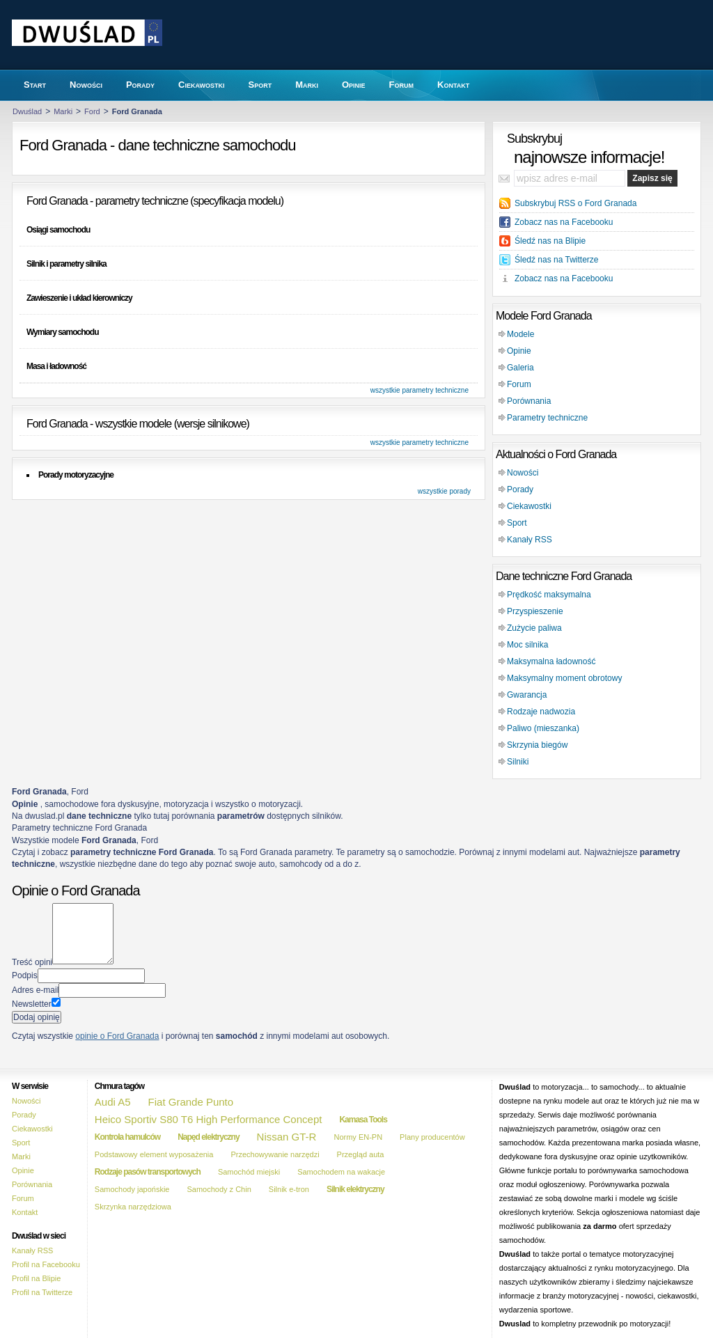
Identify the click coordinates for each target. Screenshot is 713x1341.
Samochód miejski (249, 1172)
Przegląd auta (360, 1154)
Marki (63, 111)
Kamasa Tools (362, 1119)
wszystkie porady (444, 491)
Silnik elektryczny (355, 1189)
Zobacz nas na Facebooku (564, 222)
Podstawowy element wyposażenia (154, 1154)
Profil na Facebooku (46, 1264)
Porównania (529, 401)
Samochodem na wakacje (341, 1172)
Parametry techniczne (547, 418)
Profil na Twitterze (42, 1292)
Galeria (520, 367)
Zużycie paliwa (534, 628)
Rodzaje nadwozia (541, 711)
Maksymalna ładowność (551, 661)
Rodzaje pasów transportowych (148, 1172)
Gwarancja (527, 695)
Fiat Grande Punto (191, 1102)
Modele (520, 334)
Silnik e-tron (289, 1189)
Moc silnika (527, 645)
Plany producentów (432, 1137)
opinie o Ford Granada (117, 1036)
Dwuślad (27, 111)
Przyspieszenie (535, 611)
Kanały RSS (529, 539)
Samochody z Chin (219, 1189)
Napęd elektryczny (208, 1137)
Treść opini (32, 961)
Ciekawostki (529, 506)
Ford (92, 111)
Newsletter (32, 1004)
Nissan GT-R (287, 1137)
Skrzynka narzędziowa (133, 1206)
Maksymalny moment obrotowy (564, 678)
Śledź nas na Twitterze (557, 260)
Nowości (522, 473)
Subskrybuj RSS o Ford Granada (575, 203)
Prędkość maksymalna (549, 594)
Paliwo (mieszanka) (543, 728)
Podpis (25, 975)
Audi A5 (113, 1102)
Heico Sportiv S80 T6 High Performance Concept (208, 1119)
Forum (519, 384)
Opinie (519, 351)
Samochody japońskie (132, 1189)
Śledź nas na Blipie (550, 241)
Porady (520, 489)
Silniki (517, 762)
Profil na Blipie (36, 1278)
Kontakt (25, 1212)
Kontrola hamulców (127, 1137)
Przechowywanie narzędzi (274, 1154)
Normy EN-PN (358, 1137)
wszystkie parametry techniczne (419, 390)
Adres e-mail (35, 990)
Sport (517, 523)
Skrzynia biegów (537, 745)
